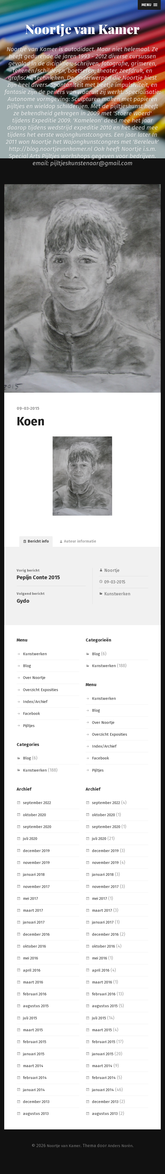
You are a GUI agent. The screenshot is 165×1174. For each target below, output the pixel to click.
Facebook (32, 725)
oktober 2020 (36, 826)
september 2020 (39, 838)
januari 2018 (35, 886)
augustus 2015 (37, 1017)
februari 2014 (36, 1089)
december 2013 (38, 1113)
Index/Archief (36, 713)
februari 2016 (36, 1005)
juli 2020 (31, 850)
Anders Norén (122, 1157)
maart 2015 (34, 1041)
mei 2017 (31, 909)
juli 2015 (30, 1029)
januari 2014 (35, 1101)
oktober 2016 (36, 957)
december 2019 (38, 862)
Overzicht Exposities (43, 701)
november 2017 (38, 898)
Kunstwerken (117, 597)
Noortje (112, 574)
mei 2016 (31, 969)
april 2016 (32, 981)
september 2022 (39, 814)
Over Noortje (36, 689)
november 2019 (38, 874)
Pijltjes (29, 737)
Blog (27, 677)
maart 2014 (34, 1077)
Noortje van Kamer (82, 28)
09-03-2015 (115, 585)
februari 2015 (36, 1053)
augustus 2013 (37, 1125)
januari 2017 (35, 934)
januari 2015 (35, 1065)
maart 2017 (34, 922)
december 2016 (38, 945)
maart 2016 (34, 993)
